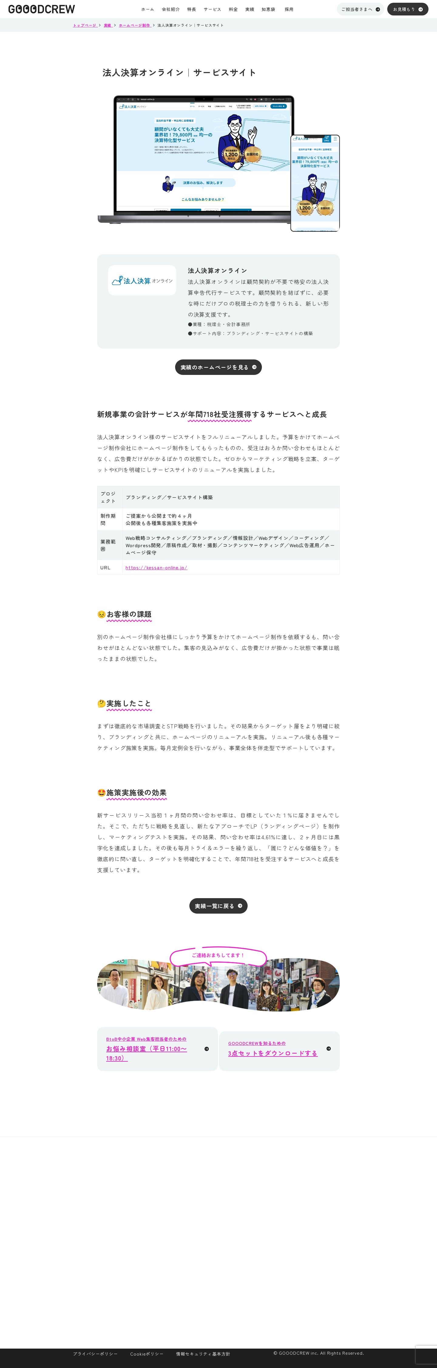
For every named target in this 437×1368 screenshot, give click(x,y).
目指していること (282, 1211)
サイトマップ (277, 1261)
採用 (216, 1305)
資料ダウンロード (233, 1256)
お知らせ (221, 1289)
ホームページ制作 (329, 1187)
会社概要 (272, 1187)
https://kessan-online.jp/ (157, 567)
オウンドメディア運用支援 (340, 1224)
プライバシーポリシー (95, 1353)
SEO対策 (319, 1248)
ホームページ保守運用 (334, 1261)
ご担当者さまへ (360, 9)
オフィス (272, 1199)
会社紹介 (273, 1174)
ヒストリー (275, 1248)
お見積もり (408, 9)
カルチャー (275, 1236)
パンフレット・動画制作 (337, 1273)
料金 (216, 1207)
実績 (216, 1224)
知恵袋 (218, 1273)
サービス (320, 1174)
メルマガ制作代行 (329, 1236)
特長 (216, 1191)
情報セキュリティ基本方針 (203, 1353)
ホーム (218, 1174)
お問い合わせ (227, 1322)
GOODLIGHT (324, 1211)
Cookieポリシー (147, 1353)
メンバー (272, 1224)
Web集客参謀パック (331, 1199)
